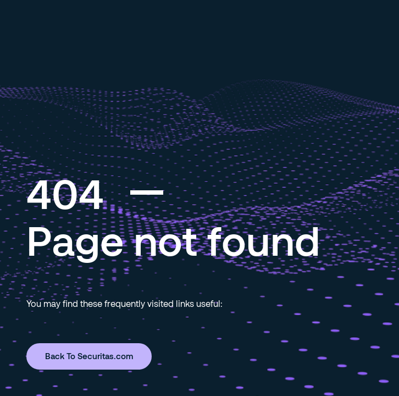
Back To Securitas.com (89, 356)
